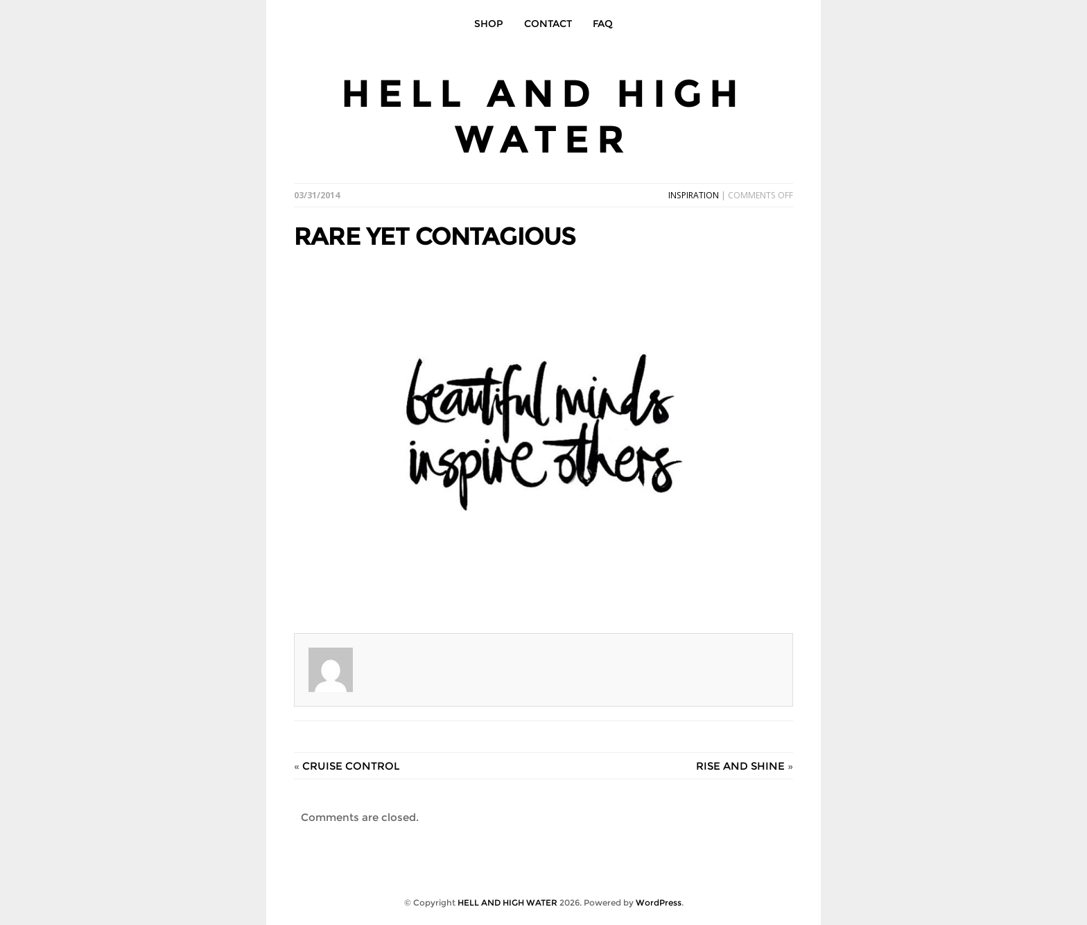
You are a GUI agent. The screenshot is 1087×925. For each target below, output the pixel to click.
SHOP (488, 23)
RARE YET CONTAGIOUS (434, 236)
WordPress (658, 902)
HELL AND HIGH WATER (543, 116)
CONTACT (548, 23)
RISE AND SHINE (740, 765)
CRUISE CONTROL (350, 765)
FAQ (603, 23)
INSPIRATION (693, 195)
